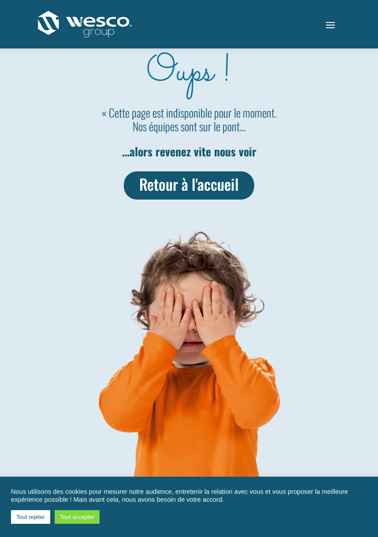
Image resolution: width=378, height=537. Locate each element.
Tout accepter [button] (77, 517)
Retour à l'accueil (189, 184)
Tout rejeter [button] (30, 517)
